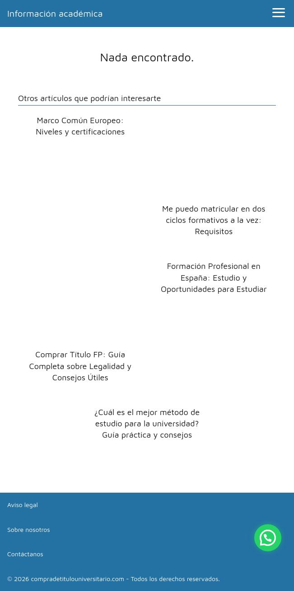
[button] (267, 537)
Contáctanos (25, 554)
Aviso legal (22, 504)
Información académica (55, 13)
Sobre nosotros (28, 529)
